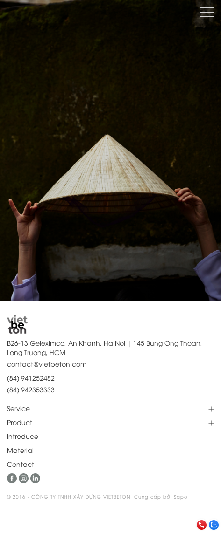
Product (19, 422)
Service (18, 408)
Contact (20, 463)
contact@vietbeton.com (46, 363)
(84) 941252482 (31, 377)
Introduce (22, 436)
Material (20, 449)
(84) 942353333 (31, 389)
